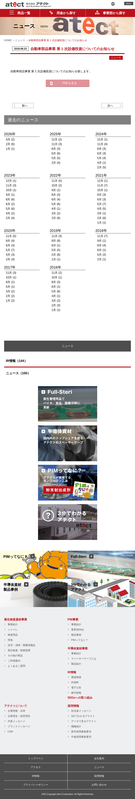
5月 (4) (101, 158)
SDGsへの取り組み (80, 697)
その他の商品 (15, 655)
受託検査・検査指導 (19, 650)
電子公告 (76, 687)
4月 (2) (10, 139)
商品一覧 (20, 13)
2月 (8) (55, 254)
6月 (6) (55, 153)
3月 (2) (55, 213)
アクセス (36, 767)
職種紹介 (76, 726)
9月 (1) (10, 194)
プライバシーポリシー (35, 784)
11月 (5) (56, 180)
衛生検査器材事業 (15, 619)
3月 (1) (101, 213)
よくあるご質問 (16, 665)
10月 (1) (11, 190)
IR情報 (72, 672)
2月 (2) (10, 296)
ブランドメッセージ (19, 726)
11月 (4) (102, 144)
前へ (25, 105)
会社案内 (99, 758)
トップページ (35, 758)
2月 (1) (101, 259)
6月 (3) (101, 153)
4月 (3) (10, 254)
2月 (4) (55, 162)
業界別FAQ (77, 629)
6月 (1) (55, 245)
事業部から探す (110, 13)
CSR (10, 731)
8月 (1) (10, 282)
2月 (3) (55, 305)
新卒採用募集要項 (81, 731)
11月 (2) (56, 272)
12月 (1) (102, 139)
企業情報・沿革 (16, 710)
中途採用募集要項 (81, 736)
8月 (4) (10, 240)
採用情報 (73, 705)
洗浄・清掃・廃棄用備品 (21, 645)
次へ (110, 105)
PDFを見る (70, 83)
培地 (10, 640)
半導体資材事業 (78, 648)
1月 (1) (10, 148)
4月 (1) (101, 162)
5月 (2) (101, 254)
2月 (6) (10, 144)
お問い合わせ (99, 784)
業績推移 (76, 677)
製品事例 (76, 634)
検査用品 (13, 634)
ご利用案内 (14, 660)
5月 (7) (101, 204)
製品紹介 (76, 663)
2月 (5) (101, 167)
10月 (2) (56, 185)
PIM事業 (73, 619)
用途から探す (62, 13)
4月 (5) (101, 208)
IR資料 (75, 682)
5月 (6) (10, 208)
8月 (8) (55, 240)
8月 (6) (10, 199)
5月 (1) (10, 286)
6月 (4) (55, 199)
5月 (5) (55, 158)
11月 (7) (102, 185)
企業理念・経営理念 (19, 716)
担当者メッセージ (81, 710)
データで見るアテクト (83, 721)
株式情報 (76, 692)
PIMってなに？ (79, 640)
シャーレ (13, 629)
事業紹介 (13, 624)
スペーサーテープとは (83, 658)
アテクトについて (15, 705)
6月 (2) (10, 204)
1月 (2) (10, 300)
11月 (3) (56, 144)
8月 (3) (55, 148)
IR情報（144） (16, 361)
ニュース (116, 57)
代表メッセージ (16, 721)
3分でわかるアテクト (83, 716)
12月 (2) (56, 139)
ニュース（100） (18, 373)
